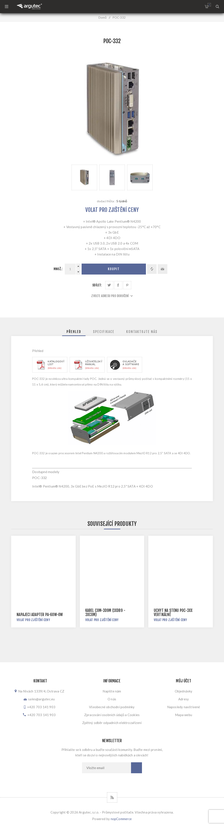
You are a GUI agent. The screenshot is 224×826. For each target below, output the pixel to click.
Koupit (114, 269)
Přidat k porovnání (152, 269)
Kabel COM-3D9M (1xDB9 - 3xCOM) (105, 612)
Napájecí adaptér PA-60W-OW (40, 614)
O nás (112, 699)
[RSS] (112, 797)
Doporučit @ (162, 269)
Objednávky (183, 691)
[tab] (74, 331)
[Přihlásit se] (106, 767)
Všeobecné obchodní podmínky (112, 707)
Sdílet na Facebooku (118, 285)
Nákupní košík (209, 4)
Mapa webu (183, 715)
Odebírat (136, 767)
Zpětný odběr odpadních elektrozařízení (112, 723)
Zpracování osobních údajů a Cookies (112, 715)
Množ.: (58, 269)
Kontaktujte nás (142, 331)
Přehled (73, 331)
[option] (84, 177)
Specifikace (103, 331)
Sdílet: (97, 285)
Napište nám (112, 691)
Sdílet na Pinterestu (127, 285)
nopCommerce (121, 819)
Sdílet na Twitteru (109, 285)
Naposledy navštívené (183, 707)
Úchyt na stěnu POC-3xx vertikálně (173, 612)
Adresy (183, 699)
